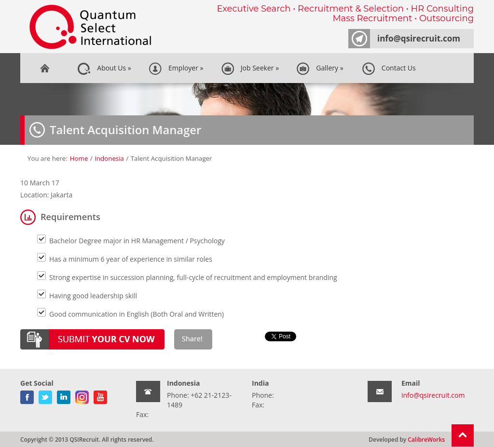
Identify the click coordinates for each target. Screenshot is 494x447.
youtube (100, 395)
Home (44, 68)
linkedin (63, 395)
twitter (45, 395)
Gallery (319, 68)
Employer (176, 68)
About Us (104, 68)
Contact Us (389, 68)
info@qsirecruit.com (418, 38)
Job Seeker (250, 68)
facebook (27, 395)
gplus (82, 395)
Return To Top (463, 435)
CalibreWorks (426, 439)
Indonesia (109, 158)
